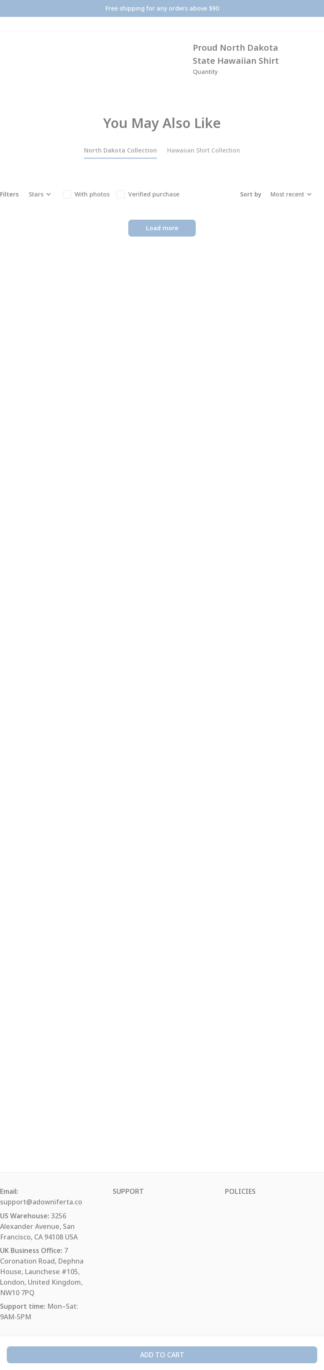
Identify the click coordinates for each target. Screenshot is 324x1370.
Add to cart (162, 1354)
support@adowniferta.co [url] (41, 1202)
